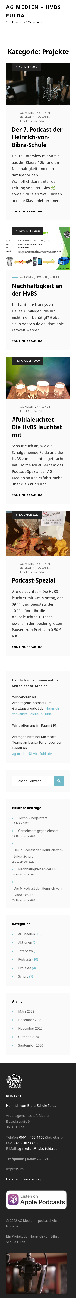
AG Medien (27, 113)
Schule (39, 120)
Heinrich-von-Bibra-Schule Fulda (31, 1105)
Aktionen (43, 113)
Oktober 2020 (28, 1037)
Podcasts (43, 116)
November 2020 (30, 1028)
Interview (27, 116)
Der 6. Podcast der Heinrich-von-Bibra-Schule (38, 891)
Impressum (15, 1169)
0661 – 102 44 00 (31, 1137)
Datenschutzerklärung (23, 1179)
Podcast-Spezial (33, 580)
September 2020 (30, 1045)
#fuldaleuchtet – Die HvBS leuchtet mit (37, 427)
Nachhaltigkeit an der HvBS (39, 869)
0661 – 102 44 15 (25, 1143)
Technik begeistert (32, 818)
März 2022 (26, 1011)
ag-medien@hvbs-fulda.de (32, 753)
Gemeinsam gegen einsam (38, 830)
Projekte (26, 120)
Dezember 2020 (30, 1020)
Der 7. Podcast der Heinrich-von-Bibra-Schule (37, 137)
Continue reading (27, 211)
